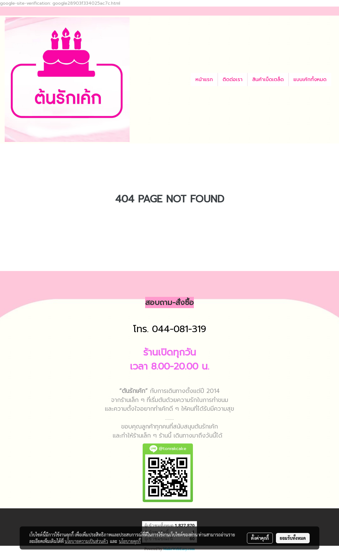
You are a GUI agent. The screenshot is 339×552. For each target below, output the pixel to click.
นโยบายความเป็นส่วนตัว (86, 541)
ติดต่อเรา (233, 79)
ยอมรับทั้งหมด (293, 538)
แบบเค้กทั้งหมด (310, 79)
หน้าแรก (204, 79)
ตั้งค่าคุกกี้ (260, 538)
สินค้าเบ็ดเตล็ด (268, 79)
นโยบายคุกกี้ (130, 541)
